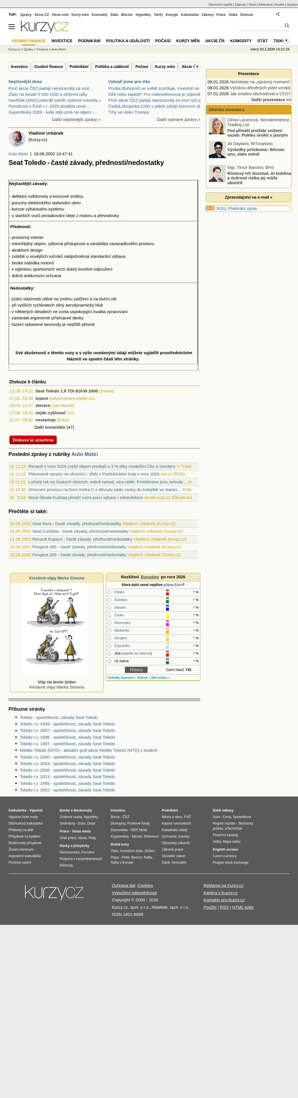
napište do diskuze (137, 653)
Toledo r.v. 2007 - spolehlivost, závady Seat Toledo (67, 730)
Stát (262, 41)
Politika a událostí (112, 66)
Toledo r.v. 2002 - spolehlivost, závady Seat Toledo (67, 789)
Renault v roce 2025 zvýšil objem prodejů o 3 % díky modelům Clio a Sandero (101, 466)
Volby (217, 842)
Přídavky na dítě (21, 830)
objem (40, 243)
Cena (227, 817)
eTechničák (233, 829)
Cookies (145, 885)
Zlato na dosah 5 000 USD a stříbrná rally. (48, 94)
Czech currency (224, 856)
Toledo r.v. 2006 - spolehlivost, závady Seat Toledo (67, 770)
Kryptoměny (120, 836)
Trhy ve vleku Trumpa (128, 112)
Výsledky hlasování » (122, 677)
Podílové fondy (138, 823)
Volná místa (81, 831)
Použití (210, 907)
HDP (134, 830)
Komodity (99, 15)
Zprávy (26, 15)
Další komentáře (49, 427)
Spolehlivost (242, 817)
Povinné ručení (20, 863)
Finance (42, 49)
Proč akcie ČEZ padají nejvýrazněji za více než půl (156, 100)
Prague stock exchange (230, 863)
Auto (216, 817)
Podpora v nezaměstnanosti (81, 859)
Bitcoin (127, 15)
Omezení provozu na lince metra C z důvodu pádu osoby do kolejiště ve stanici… (104, 489)
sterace (43, 405)
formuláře (179, 863)
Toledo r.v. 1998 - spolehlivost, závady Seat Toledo (67, 737)
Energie (172, 15)
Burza (115, 817)
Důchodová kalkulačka (26, 823)
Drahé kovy (120, 844)
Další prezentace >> (271, 99)
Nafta (148, 857)
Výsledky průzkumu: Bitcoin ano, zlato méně (255, 151)
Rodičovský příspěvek (25, 843)
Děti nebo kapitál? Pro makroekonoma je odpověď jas (159, 94)
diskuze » (143, 677)
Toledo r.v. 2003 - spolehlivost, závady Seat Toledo (67, 763)
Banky (65, 810)
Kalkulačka (190, 15)
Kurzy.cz (14, 49)
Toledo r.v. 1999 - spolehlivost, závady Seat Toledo (67, 723)
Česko (119, 615)
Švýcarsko (122, 646)
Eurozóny (150, 577)
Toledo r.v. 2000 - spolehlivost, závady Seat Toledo (67, 757)
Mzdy (143, 830)
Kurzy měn (165, 66)
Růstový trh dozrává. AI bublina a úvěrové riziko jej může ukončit (259, 178)
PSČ (187, 817)
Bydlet (279, 4)
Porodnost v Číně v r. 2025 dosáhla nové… (49, 106)
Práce (221, 15)
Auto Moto (18, 153)
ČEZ (126, 817)
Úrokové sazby (71, 817)
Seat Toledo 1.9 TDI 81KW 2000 (66, 390)
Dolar (91, 823)
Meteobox (266, 4)
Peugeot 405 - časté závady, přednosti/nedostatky (79, 546)
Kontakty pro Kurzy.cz (224, 899)
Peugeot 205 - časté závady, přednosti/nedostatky (79, 554)
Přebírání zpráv (242, 208)
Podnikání (79, 66)
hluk (99, 305)
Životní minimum (21, 849)
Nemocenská (69, 852)
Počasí (141, 66)
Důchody (66, 865)
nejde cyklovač (50, 412)
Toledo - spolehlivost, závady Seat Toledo (59, 717)
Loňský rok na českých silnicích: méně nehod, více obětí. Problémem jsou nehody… (107, 481)
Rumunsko (122, 623)
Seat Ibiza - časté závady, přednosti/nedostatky (76, 523)
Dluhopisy (118, 823)
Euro (81, 823)
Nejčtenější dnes (25, 81)
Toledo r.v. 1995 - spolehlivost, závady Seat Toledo (67, 783)
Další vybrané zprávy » (178, 119)
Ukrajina (120, 638)
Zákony (207, 15)
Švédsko (120, 600)
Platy (92, 838)
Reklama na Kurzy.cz (223, 885)
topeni (41, 398)
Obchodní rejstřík (220, 4)
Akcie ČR (190, 66)
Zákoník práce (172, 849)
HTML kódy (243, 907)
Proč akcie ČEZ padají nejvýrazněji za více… (51, 88)
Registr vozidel (224, 823)
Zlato (114, 15)
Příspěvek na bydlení (24, 836)
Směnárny (67, 823)
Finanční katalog (225, 835)
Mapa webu (231, 842)
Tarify (158, 15)
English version (225, 849)
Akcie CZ (41, 15)
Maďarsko (121, 630)
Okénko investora (225, 109)
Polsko (119, 592)
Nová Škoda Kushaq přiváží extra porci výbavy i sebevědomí (85, 497)
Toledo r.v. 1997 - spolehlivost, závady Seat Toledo (67, 743)
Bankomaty (83, 810)
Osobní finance (48, 66)
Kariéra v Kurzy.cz (220, 892)
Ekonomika (119, 830)
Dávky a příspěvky (74, 846)
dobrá (17, 275)
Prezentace (248, 73)
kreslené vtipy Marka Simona (55, 681)
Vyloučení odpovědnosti (134, 892)
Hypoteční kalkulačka (25, 856)
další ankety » (160, 677)
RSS (221, 208)
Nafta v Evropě (122, 863)
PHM (125, 857)
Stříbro (149, 851)
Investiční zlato (131, 851)
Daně (166, 863)
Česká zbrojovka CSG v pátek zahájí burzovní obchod (159, 106)
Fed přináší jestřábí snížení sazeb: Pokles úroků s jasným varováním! (249, 135)
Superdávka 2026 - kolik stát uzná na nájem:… (53, 112)
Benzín (136, 857)
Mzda (82, 838)
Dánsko (120, 607)
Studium (292, 4)
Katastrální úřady (175, 830)
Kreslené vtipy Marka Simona (57, 578)
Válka (232, 15)
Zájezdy (240, 4)
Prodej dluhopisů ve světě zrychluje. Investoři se (153, 88)
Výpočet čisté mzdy (23, 817)
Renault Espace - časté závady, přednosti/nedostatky (82, 539)
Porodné (87, 852)
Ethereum (151, 836)
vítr (114, 298)
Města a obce (172, 817)
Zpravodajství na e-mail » (248, 197)
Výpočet (36, 810)
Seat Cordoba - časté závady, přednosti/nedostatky (80, 531)
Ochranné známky (175, 836)
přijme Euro (172, 585)
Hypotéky (143, 15)
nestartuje (45, 419)
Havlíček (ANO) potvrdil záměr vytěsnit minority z (55, 100)
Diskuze (246, 15)
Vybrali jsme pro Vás (129, 81)
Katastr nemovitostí (176, 823)
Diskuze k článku (27, 381)
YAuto (252, 4)
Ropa (115, 857)
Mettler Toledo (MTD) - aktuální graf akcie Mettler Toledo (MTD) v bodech (89, 750)
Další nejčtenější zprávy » (76, 119)
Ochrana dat (123, 885)
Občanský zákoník (176, 843)
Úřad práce (68, 838)
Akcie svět (60, 15)
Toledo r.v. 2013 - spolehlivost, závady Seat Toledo (67, 776)
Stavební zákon (173, 856)
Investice (19, 66)
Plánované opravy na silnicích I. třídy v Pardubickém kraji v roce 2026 (94, 474)
